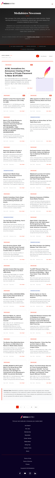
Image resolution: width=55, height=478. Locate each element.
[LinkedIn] (35, 473)
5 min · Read (49, 356)
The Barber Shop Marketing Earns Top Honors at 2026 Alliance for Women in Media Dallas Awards (13, 344)
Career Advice (27, 438)
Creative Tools (27, 448)
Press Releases (43, 56)
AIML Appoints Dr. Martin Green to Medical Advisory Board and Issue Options (40, 100)
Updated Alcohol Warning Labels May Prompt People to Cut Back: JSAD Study (13, 270)
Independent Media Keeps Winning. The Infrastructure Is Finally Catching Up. (12, 175)
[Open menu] (52, 4)
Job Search (28, 425)
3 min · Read (22, 164)
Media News (27, 441)
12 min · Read (22, 211)
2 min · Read (49, 211)
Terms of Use (27, 458)
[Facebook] (20, 473)
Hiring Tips (27, 444)
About (27, 451)
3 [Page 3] (24, 407)
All (37, 56)
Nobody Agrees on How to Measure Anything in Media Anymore (38, 295)
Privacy (27, 464)
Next (36, 407)
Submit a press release (33, 36)
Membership (27, 432)
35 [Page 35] (31, 407)
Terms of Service (27, 461)
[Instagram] (30, 473)
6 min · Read (22, 187)
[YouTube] (25, 473)
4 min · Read (49, 187)
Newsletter (27, 435)
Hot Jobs (27, 428)
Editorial (50, 56)
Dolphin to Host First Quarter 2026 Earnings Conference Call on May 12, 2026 (14, 100)
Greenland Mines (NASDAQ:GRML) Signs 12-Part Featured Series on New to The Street (14, 295)
